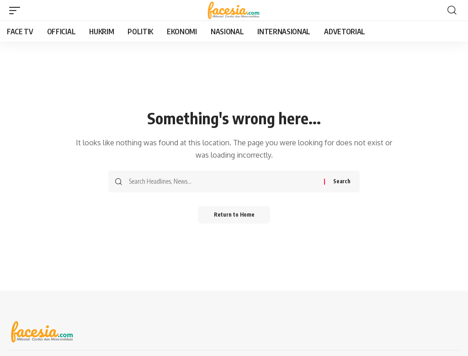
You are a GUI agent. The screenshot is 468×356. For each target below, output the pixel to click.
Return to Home (234, 215)
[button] (17, 10)
